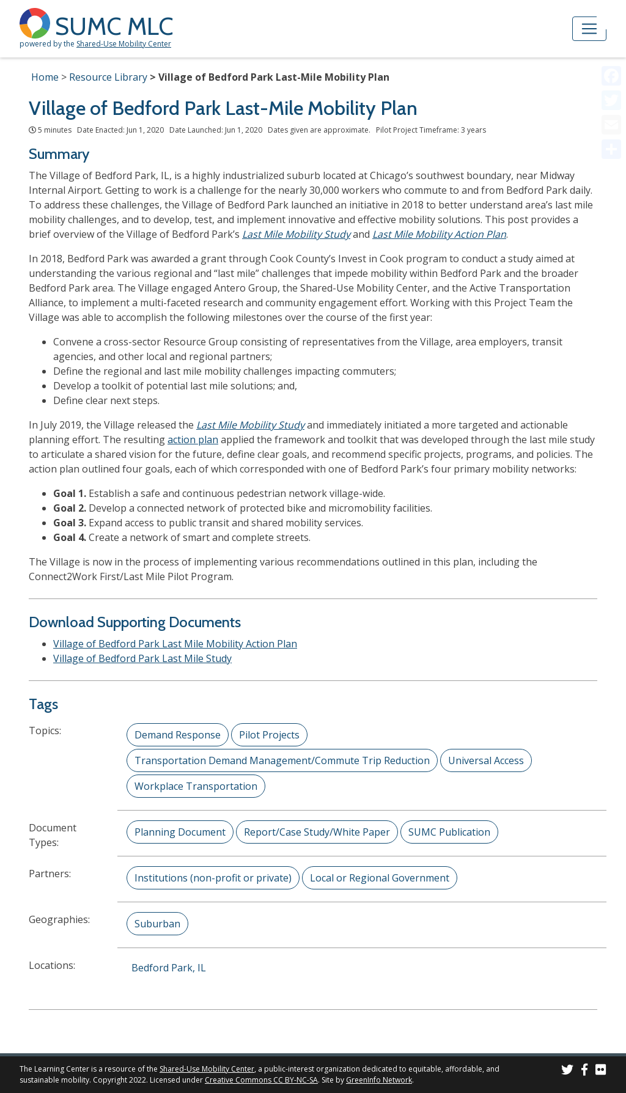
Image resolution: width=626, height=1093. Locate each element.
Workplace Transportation (195, 786)
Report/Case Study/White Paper (317, 832)
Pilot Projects (269, 735)
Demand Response (177, 735)
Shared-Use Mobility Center (123, 44)
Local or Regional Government (379, 878)
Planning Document (180, 832)
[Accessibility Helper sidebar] (611, 14)
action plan (193, 439)
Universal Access (486, 760)
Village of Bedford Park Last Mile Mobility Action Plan (175, 643)
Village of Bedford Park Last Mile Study (142, 658)
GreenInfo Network (379, 1080)
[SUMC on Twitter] (567, 1071)
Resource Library (108, 77)
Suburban (157, 923)
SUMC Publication (449, 832)
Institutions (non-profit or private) (213, 878)
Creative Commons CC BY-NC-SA (261, 1080)
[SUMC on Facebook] (584, 1071)
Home (45, 77)
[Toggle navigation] (589, 29)
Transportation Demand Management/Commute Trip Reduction (282, 760)
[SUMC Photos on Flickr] (600, 1071)
